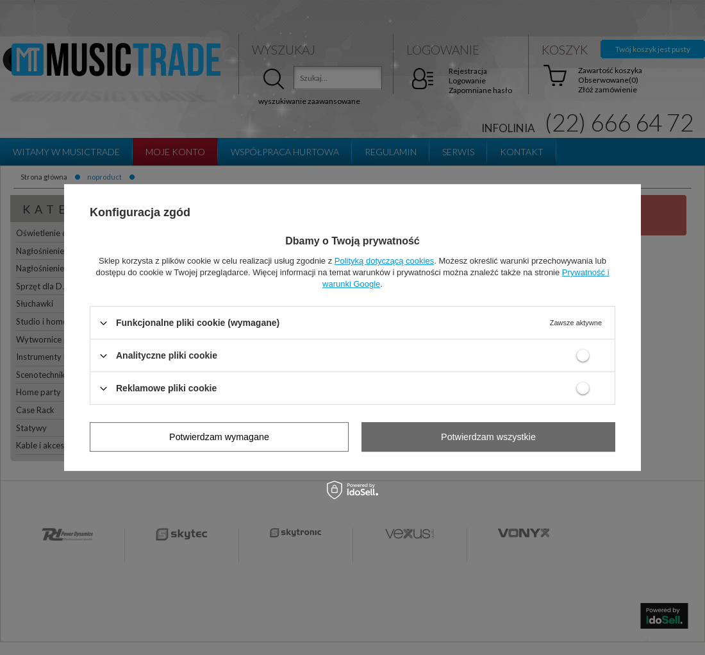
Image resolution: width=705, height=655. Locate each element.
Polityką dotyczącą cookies (384, 261)
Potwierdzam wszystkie (488, 437)
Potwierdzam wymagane (219, 437)
